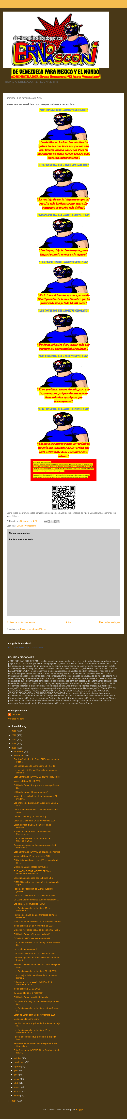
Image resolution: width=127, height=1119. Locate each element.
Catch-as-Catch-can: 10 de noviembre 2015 (34, 953)
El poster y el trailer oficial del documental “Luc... (37, 930)
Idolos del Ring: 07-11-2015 (27, 989)
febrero (18, 1091)
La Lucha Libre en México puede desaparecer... (36, 899)
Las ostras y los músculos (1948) (29, 904)
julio (16, 1070)
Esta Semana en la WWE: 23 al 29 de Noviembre (37, 777)
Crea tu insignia (37, 647)
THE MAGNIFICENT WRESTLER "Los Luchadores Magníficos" (32, 872)
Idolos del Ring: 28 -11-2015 (27, 781)
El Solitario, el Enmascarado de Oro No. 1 (33, 938)
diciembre (19, 751)
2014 (14, 1101)
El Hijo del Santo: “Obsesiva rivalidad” (31, 934)
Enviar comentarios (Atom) (33, 629)
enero (17, 1095)
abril (16, 1083)
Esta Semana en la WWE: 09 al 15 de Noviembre (37, 921)
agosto (17, 1066)
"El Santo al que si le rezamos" (28, 993)
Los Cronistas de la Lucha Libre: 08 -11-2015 (35, 971)
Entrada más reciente (21, 622)
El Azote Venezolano (26, 526)
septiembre (19, 1062)
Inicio (67, 622)
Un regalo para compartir (25, 949)
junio (16, 1074)
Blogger (79, 1109)
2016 (14, 743)
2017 (14, 739)
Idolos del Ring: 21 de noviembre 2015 (32, 856)
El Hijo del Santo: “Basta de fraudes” (31, 867)
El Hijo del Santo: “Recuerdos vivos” (31, 792)
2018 (14, 735)
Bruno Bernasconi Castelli (18, 647)
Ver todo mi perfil (16, 719)
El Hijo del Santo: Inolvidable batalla (31, 997)
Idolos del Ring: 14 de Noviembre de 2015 (34, 926)
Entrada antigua (109, 622)
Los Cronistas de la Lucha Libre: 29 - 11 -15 (34, 766)
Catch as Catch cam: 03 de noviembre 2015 (34, 1015)
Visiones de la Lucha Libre (26, 1019)
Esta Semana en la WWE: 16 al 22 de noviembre (37, 852)
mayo (17, 1079)
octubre (18, 1058)
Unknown (16, 714)
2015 (14, 748)
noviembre (19, 755)
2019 (14, 731)
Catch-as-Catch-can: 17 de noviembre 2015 (34, 895)
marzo (17, 1087)
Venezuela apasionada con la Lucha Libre (33, 878)
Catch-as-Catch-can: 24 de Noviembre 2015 (34, 820)
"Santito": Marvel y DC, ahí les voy (30, 816)
